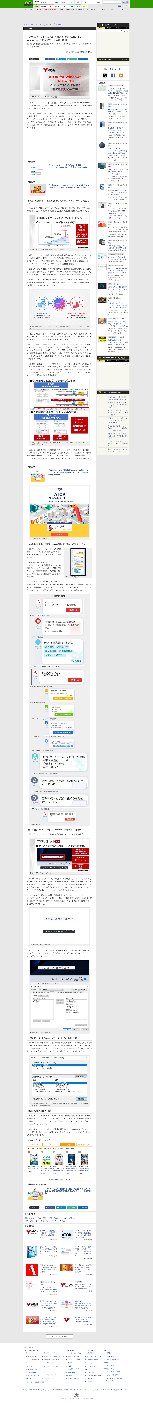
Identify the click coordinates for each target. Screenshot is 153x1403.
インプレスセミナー (50, 1363)
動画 (103, 9)
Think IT (28, 1353)
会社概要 (95, 1390)
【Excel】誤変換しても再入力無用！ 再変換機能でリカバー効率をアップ (48, 1289)
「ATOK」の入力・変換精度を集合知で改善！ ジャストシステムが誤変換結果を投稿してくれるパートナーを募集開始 (68, 472)
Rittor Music (70, 1350)
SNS (97, 9)
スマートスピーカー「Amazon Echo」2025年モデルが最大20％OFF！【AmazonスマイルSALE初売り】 (117, 153)
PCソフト (51, 1145)
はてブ (62, 59)
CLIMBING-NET (73, 1372)
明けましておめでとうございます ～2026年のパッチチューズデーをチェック (118, 289)
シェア (52, 59)
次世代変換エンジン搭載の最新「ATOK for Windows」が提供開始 (83, 1319)
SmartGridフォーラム (50, 1353)
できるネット (29, 1379)
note (73, 59)
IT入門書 (68, 1145)
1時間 (101, 28)
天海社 (109, 1353)
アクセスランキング (109, 25)
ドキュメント (89, 9)
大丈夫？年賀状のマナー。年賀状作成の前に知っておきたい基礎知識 (118, 412)
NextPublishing (48, 1378)
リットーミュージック (74, 1353)
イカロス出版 (89, 1350)
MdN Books (90, 1372)
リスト (42, 59)
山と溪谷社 (69, 1366)
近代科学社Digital (73, 1378)
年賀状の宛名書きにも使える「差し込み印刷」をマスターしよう (118, 405)
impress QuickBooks (113, 1359)
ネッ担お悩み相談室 (31, 1369)
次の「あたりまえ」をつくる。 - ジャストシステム (45, 1221)
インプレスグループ (106, 1390)
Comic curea (110, 1356)
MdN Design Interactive (94, 1375)
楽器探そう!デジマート (75, 1356)
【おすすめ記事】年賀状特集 (111, 392)
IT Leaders (29, 1363)
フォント (110, 9)
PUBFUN (107, 1363)
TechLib (89, 1381)
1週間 (117, 28)
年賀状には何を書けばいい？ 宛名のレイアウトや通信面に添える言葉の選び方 (118, 428)
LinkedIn (84, 59)
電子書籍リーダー (84, 1145)
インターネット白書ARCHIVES (35, 1382)
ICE (105, 1350)
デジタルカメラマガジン (33, 1375)
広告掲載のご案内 (56, 1390)
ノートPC (35, 1145)
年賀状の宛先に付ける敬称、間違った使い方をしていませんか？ (118, 436)
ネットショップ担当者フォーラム (54, 1356)
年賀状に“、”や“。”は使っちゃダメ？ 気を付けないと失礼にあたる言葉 (117, 420)
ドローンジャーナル (31, 1366)
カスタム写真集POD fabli (114, 1375)
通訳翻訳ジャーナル (93, 1359)
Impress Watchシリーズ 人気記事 (114, 358)
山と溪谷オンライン (74, 1369)
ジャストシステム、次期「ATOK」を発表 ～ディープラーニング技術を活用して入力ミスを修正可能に (83, 1251)
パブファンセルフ (112, 1365)
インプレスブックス (50, 1375)
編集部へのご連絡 (69, 1390)
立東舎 (70, 1363)
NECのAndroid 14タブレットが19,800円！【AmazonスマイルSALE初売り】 (118, 192)
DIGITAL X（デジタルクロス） (53, 1366)
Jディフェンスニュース (94, 1356)
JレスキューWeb (92, 1363)
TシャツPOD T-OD (74, 1359)
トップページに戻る (59, 1336)
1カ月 (125, 28)
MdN (86, 1369)
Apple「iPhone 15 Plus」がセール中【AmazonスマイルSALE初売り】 (117, 111)
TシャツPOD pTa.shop (114, 1371)
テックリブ (88, 1379)
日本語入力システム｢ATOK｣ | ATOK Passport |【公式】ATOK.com (51, 1218)
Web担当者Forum (31, 1356)
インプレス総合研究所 (32, 1359)
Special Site (106, 59)
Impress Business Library (51, 1359)
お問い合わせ (45, 1390)
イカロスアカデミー (93, 1366)
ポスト (36, 59)
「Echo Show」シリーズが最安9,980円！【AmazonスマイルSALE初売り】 (118, 172)
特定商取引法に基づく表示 (122, 1390)
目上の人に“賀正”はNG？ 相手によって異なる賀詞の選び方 (118, 444)
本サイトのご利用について (31, 1390)
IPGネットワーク (109, 1369)
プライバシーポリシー (83, 1390)
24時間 (109, 28)
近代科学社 (69, 1375)
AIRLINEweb (91, 1353)
